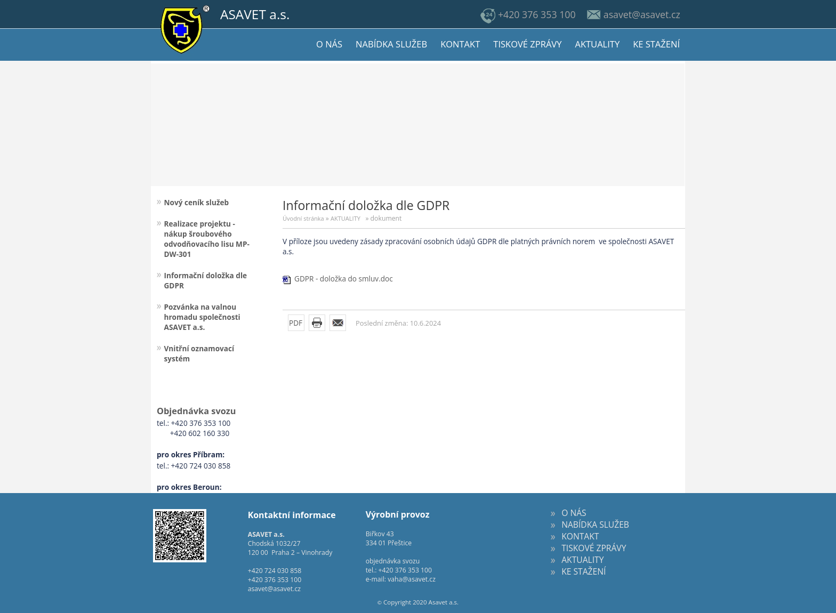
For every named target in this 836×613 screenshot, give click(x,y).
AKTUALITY (345, 218)
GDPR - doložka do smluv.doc (343, 278)
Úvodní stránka (303, 218)
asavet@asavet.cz (274, 588)
